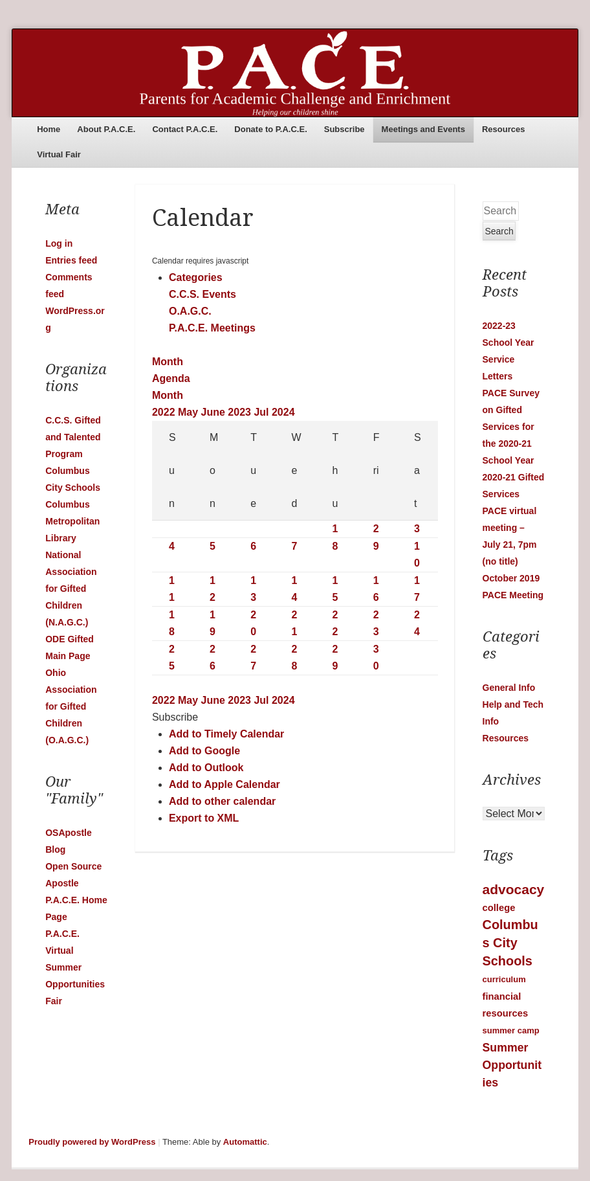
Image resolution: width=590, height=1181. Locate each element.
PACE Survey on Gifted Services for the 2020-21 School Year (511, 427)
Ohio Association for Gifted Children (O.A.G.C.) (70, 706)
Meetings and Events (423, 129)
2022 (165, 412)
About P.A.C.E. (106, 129)
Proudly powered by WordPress (91, 1142)
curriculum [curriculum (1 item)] (504, 979)
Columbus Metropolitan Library (72, 521)
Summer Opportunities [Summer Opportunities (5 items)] (512, 1065)
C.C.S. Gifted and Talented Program (73, 437)
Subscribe (344, 129)
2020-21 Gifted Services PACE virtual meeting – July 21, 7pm (514, 511)
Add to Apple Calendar (224, 784)
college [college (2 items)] (499, 908)
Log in (58, 243)
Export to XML (204, 818)
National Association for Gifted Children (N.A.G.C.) (70, 588)
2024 (283, 412)
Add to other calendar (222, 801)
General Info (509, 687)
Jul (263, 412)
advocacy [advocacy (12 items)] (514, 889)
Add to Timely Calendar (226, 733)
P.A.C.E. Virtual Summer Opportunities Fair (75, 967)
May (189, 412)
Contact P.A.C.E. (184, 129)
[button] (175, 717)
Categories (196, 277)
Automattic (245, 1142)
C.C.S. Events (202, 294)
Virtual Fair (59, 154)
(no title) (500, 561)
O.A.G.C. (190, 311)
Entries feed (71, 260)
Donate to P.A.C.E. (270, 129)
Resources (503, 129)
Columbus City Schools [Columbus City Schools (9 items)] (510, 942)
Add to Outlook (206, 767)
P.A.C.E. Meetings (212, 327)
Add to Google (204, 750)
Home (48, 129)
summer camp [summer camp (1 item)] (511, 1030)
